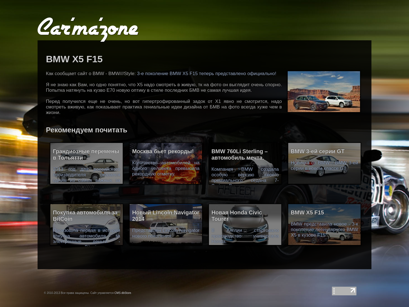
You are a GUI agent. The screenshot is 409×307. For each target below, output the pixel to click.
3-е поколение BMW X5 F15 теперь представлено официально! (206, 73)
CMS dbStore (122, 292)
